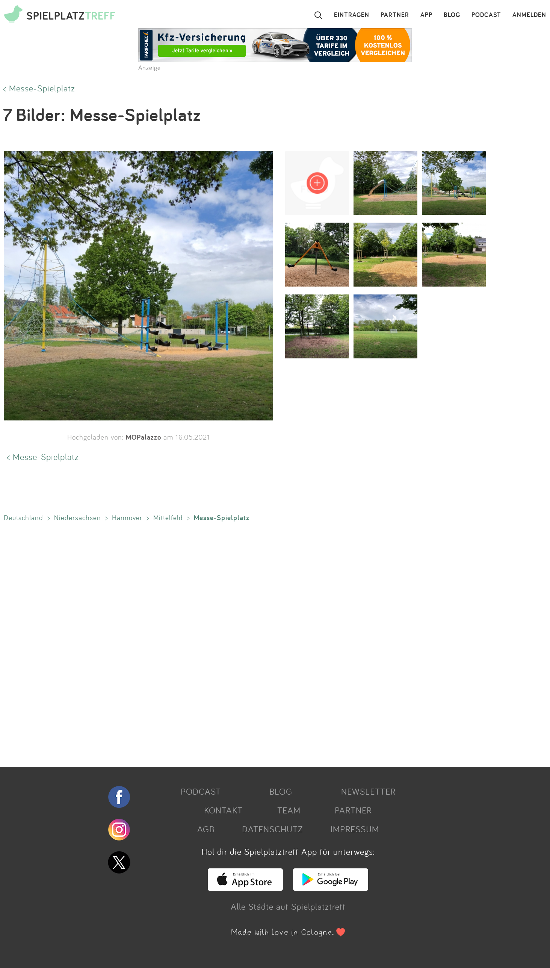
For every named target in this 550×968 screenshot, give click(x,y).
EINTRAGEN (351, 15)
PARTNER (395, 15)
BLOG (452, 15)
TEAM (289, 810)
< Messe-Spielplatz (39, 88)
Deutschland (23, 517)
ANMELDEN (529, 15)
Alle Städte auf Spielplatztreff (288, 906)
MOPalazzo (143, 437)
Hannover (127, 517)
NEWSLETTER (368, 791)
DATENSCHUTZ (272, 828)
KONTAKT (223, 810)
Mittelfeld (168, 517)
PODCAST (486, 15)
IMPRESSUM (355, 828)
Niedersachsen (77, 517)
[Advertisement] (225, 643)
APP (426, 15)
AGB (206, 828)
